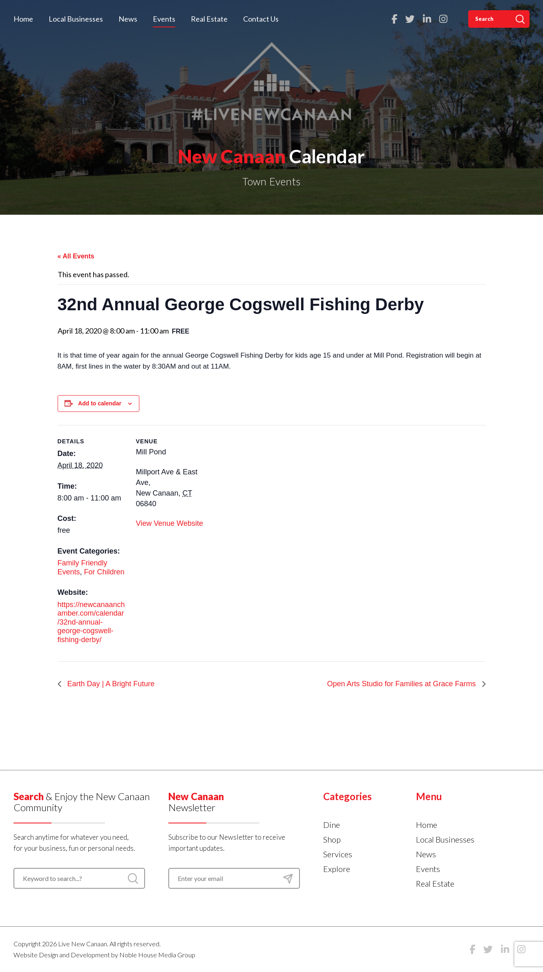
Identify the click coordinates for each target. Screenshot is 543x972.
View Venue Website (169, 523)
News (127, 18)
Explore (336, 869)
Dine (331, 825)
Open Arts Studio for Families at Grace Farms (402, 684)
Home (23, 18)
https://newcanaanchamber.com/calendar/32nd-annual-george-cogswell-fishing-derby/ (91, 622)
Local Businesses (76, 18)
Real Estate (209, 18)
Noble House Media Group (157, 955)
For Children (104, 572)
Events (164, 18)
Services (337, 854)
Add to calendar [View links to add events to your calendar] (99, 403)
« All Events (76, 256)
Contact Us (261, 18)
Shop (332, 839)
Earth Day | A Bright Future (110, 684)
